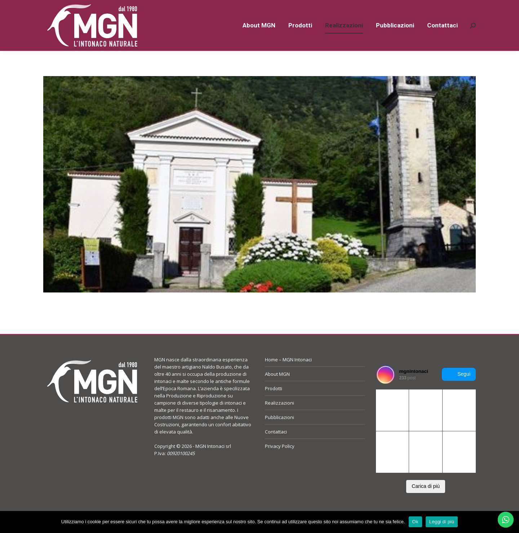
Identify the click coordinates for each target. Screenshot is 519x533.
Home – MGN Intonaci (288, 372)
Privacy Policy (279, 459)
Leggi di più (441, 521)
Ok (415, 521)
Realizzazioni (279, 416)
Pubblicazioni (279, 430)
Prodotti (273, 401)
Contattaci (276, 444)
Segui (458, 387)
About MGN (277, 387)
